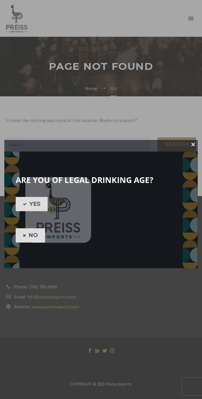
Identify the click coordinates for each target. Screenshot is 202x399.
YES (32, 204)
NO (30, 235)
